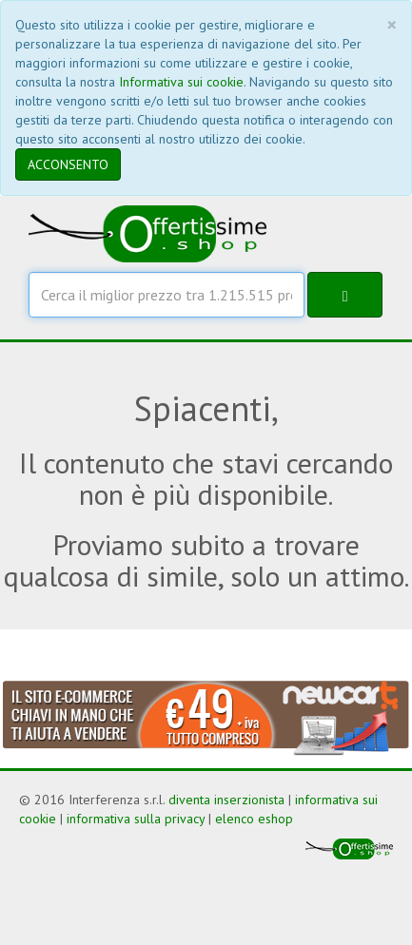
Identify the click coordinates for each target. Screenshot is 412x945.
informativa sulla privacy (136, 818)
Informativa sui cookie (181, 81)
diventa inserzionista (226, 799)
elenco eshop (254, 818)
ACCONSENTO (68, 164)
